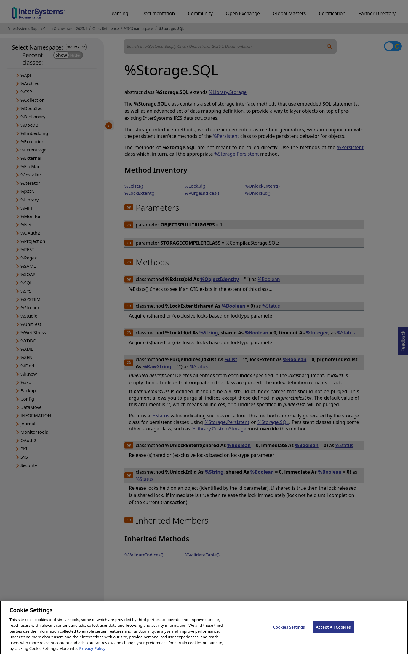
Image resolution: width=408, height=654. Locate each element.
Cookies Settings (289, 630)
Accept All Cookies (333, 630)
